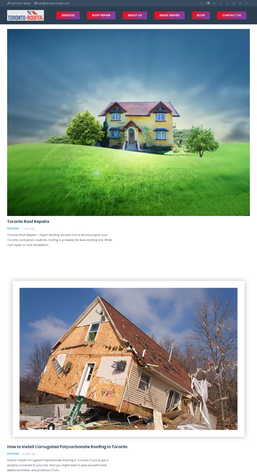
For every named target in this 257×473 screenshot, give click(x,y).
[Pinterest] (214, 3)
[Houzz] (240, 3)
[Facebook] (201, 3)
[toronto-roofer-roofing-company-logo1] (25, 15)
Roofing (13, 228)
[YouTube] (221, 3)
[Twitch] (246, 3)
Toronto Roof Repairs (28, 222)
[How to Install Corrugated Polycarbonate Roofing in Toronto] (128, 358)
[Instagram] (234, 3)
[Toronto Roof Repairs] (128, 122)
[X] (208, 3)
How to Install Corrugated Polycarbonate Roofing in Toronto (67, 447)
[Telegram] (227, 3)
